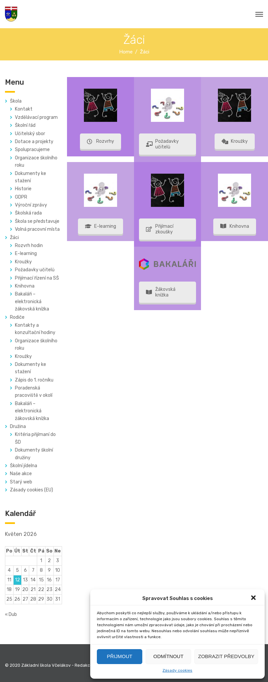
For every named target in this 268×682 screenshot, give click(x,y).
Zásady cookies (177, 670)
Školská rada (28, 213)
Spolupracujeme (32, 149)
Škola (16, 101)
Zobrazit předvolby (226, 656)
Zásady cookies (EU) (31, 490)
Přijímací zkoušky (159, 229)
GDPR (21, 197)
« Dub (11, 614)
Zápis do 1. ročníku (34, 380)
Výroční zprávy (31, 205)
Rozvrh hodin (29, 245)
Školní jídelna (23, 466)
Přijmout (119, 656)
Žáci (14, 237)
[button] (254, 598)
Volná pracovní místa (37, 229)
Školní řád (25, 125)
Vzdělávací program (36, 117)
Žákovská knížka (160, 292)
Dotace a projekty (34, 141)
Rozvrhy (100, 141)
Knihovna (24, 286)
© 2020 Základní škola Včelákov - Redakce (49, 665)
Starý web (21, 482)
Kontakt (24, 109)
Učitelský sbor (30, 133)
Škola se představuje (37, 221)
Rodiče (17, 317)
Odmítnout (168, 656)
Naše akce (21, 473)
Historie (23, 189)
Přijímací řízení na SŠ (37, 278)
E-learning (26, 253)
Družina (18, 426)
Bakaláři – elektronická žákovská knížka (32, 301)
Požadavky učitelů (34, 270)
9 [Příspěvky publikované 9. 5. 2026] (49, 570)
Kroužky (23, 262)
